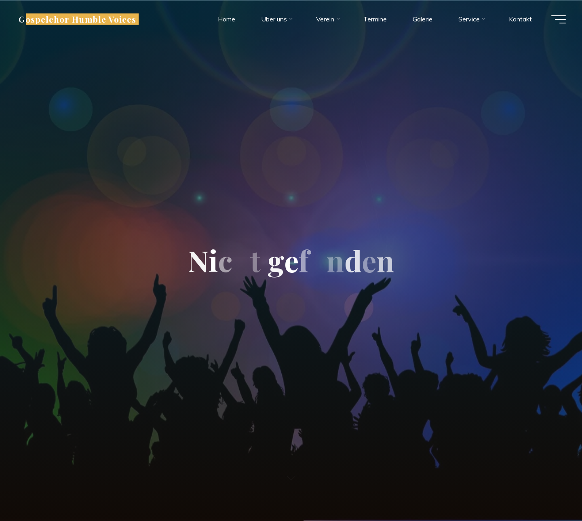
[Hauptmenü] (558, 19)
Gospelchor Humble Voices (77, 19)
